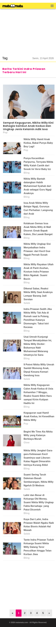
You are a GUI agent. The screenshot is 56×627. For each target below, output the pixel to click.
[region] (28, 31)
